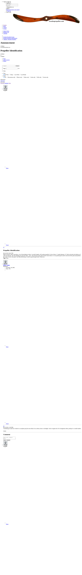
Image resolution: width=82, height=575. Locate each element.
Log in (8, 8)
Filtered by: (3, 79)
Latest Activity (6, 60)
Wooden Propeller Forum (8, 37)
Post (5, 440)
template (6, 83)
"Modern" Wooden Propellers (9, 39)
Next (10, 83)
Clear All (2, 80)
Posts (4, 58)
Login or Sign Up (7, 1)
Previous (2, 83)
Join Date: (8, 267)
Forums (5, 25)
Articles (5, 27)
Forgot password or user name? (13, 9)
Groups (4, 28)
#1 (3, 247)
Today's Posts (6, 31)
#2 (3, 426)
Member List (6, 32)
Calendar (5, 33)
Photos (4, 61)
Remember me (10, 7)
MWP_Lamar (6, 265)
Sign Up (9, 11)
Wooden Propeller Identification (10, 38)
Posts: (7, 268)
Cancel (8, 440)
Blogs (4, 26)
